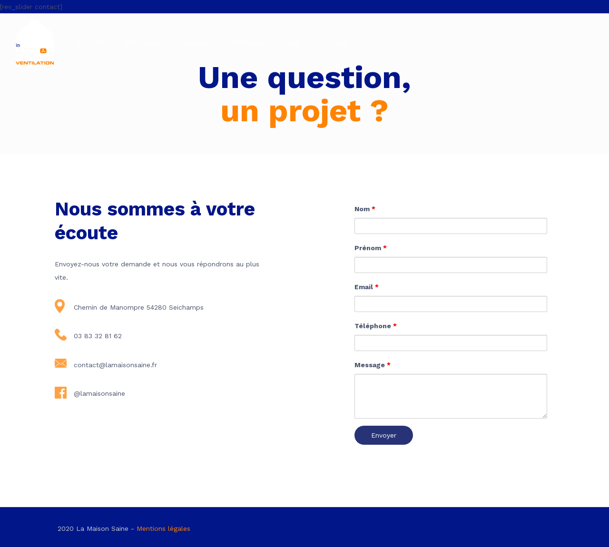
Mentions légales (163, 528)
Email (366, 287)
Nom (364, 209)
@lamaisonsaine (99, 393)
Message (372, 365)
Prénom (370, 248)
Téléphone (375, 326)
